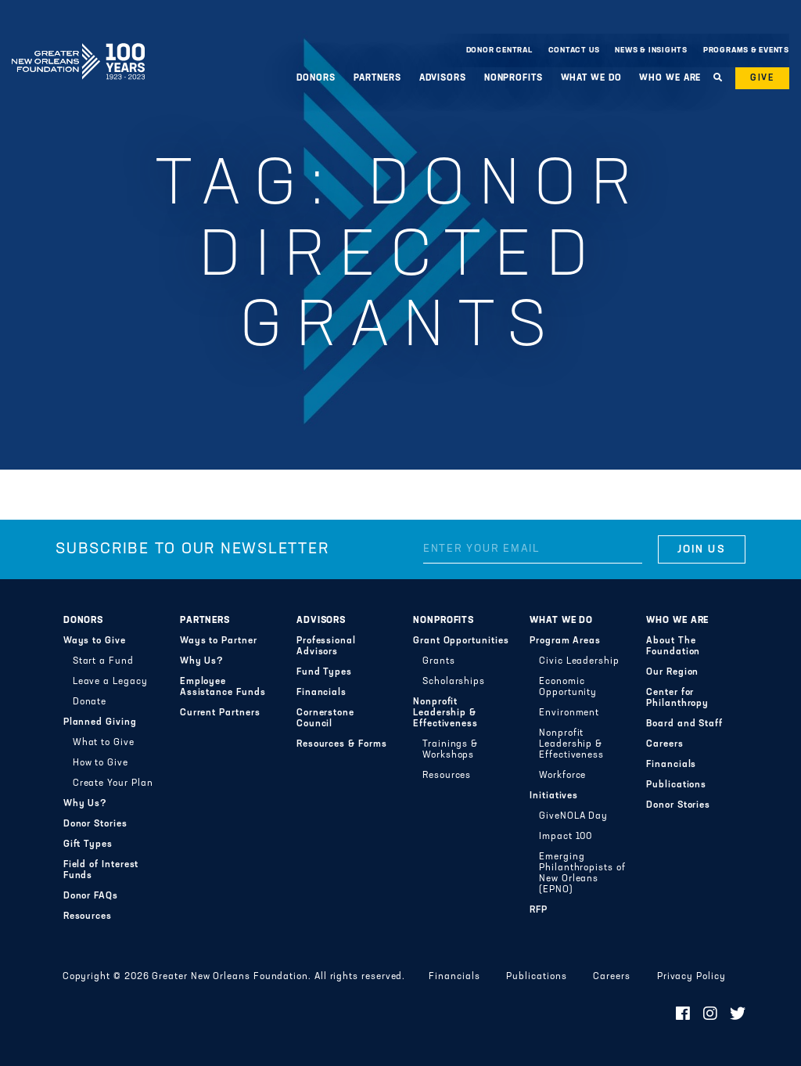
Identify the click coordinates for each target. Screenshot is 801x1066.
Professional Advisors (326, 646)
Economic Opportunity (568, 687)
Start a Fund (103, 661)
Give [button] (762, 78)
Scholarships (453, 681)
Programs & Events (746, 50)
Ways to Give (94, 641)
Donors (315, 78)
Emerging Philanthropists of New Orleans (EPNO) (582, 873)
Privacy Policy (691, 976)
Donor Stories (95, 824)
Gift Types (88, 844)
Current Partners (220, 713)
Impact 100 (565, 836)
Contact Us (574, 50)
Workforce (562, 775)
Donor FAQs (90, 896)
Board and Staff (684, 724)
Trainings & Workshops (450, 750)
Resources (87, 916)
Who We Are (670, 78)
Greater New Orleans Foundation (78, 46)
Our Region (672, 672)
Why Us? (85, 804)
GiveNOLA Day (573, 816)
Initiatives (554, 796)
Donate (90, 702)
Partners (377, 78)
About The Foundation (673, 646)
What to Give (104, 742)
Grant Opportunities (461, 641)
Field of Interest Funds (101, 870)
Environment (569, 713)
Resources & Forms (341, 744)
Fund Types (324, 672)
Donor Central (499, 50)
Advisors (442, 78)
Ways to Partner (218, 641)
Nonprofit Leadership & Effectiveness (445, 713)
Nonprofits (513, 78)
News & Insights (651, 50)
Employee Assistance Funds (223, 687)
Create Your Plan (113, 783)
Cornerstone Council (325, 718)
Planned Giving (100, 722)
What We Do (591, 78)
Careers (664, 744)
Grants (438, 661)
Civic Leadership (579, 661)
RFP (539, 910)
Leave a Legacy (110, 681)
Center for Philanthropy (677, 698)
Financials (321, 692)
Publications (676, 785)
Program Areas (565, 641)
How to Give (100, 763)
